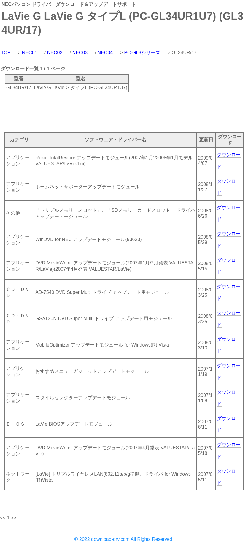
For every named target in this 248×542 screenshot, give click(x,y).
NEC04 (105, 52)
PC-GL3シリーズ (142, 52)
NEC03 (80, 52)
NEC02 (55, 52)
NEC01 (29, 52)
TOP (6, 52)
